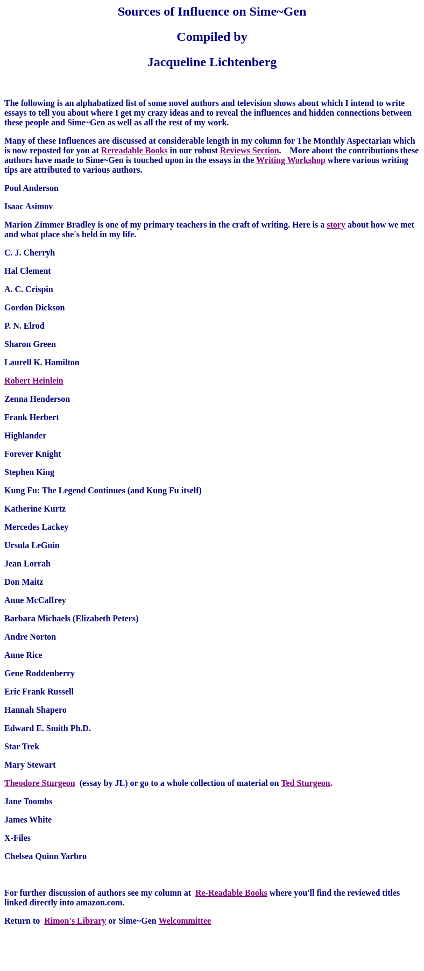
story (336, 224)
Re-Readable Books (231, 892)
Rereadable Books (134, 150)
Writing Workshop (291, 160)
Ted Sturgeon (305, 783)
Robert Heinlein (33, 380)
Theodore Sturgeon (39, 783)
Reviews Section (249, 150)
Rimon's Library (75, 920)
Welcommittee (184, 920)
